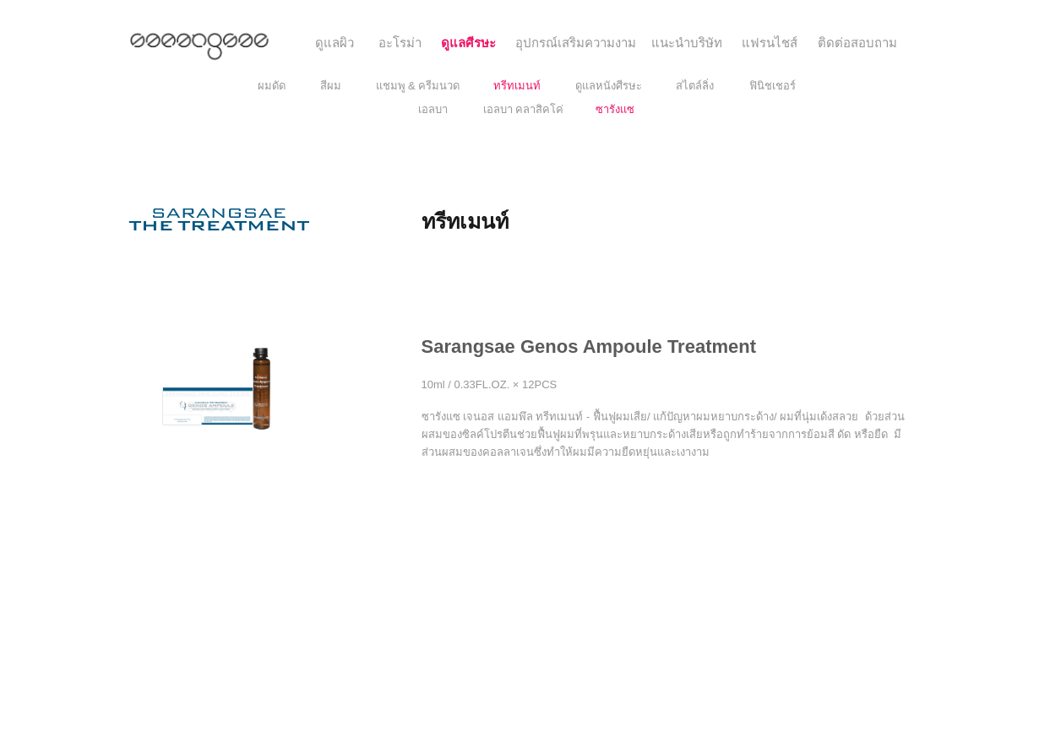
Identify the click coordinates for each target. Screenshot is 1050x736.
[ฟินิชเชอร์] (772, 86)
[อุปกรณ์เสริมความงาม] (575, 42)
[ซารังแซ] (615, 109)
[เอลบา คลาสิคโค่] (523, 109)
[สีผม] (330, 86)
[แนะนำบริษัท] (686, 42)
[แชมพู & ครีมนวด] (418, 86)
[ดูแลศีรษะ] (469, 42)
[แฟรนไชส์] (769, 42)
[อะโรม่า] (400, 42)
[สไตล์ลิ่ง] (695, 86)
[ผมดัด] (272, 86)
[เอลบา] (433, 109)
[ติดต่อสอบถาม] (857, 42)
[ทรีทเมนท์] (517, 86)
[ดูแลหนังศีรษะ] (608, 86)
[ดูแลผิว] (334, 42)
